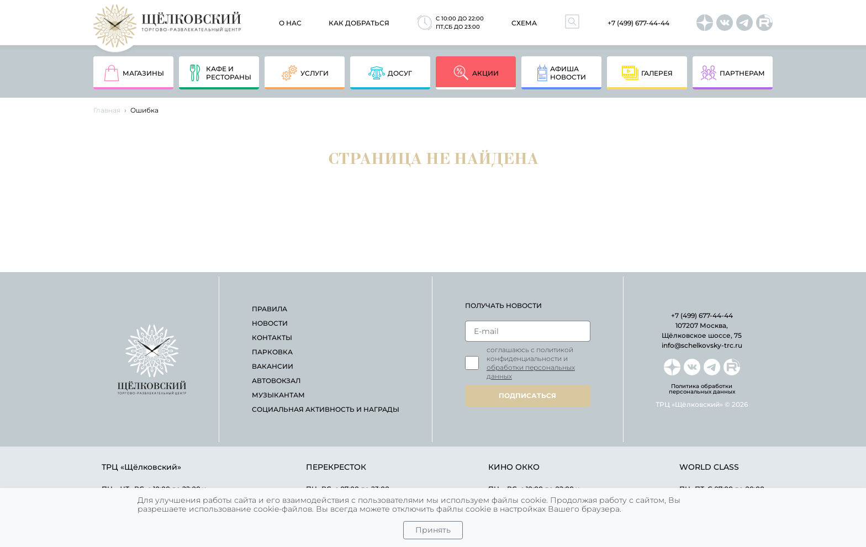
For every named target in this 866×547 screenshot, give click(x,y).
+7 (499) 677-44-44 (638, 23)
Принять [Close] (433, 530)
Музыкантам (278, 395)
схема (524, 23)
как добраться (359, 23)
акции (476, 73)
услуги (305, 73)
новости (270, 323)
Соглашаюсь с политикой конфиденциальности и (531, 363)
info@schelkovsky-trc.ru (702, 345)
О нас (290, 23)
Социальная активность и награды (325, 409)
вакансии (272, 366)
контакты (272, 337)
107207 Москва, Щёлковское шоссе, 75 (702, 330)
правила (269, 309)
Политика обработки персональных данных (702, 389)
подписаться (527, 395)
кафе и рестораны (219, 73)
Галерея (647, 73)
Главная (106, 110)
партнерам (732, 73)
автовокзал (276, 380)
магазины (133, 73)
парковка (272, 352)
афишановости (561, 73)
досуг (390, 73)
